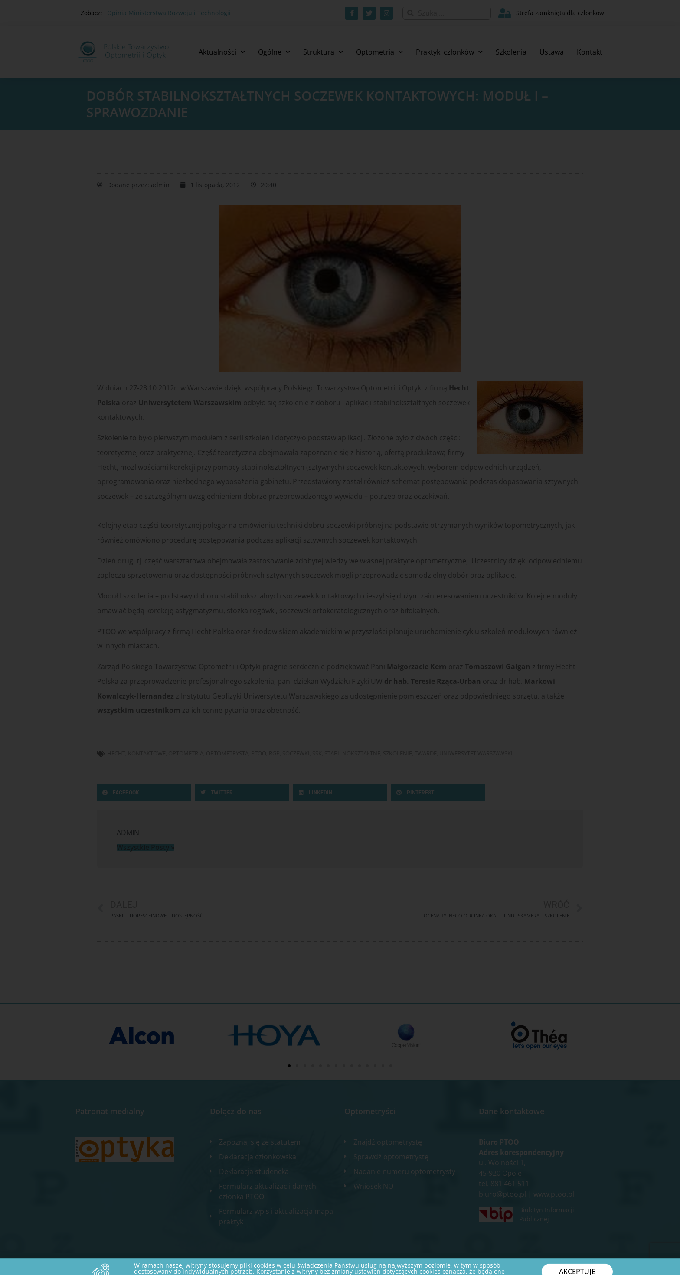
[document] (340, 637)
